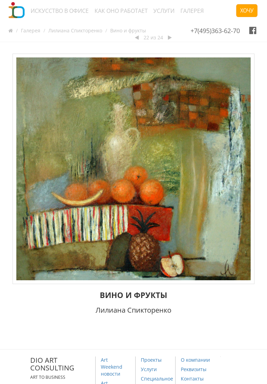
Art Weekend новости (111, 366)
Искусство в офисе (60, 11)
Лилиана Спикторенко (75, 30)
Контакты (192, 378)
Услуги (164, 11)
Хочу (246, 10)
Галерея (192, 11)
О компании (195, 359)
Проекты (151, 359)
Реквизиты (194, 369)
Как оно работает (121, 11)
